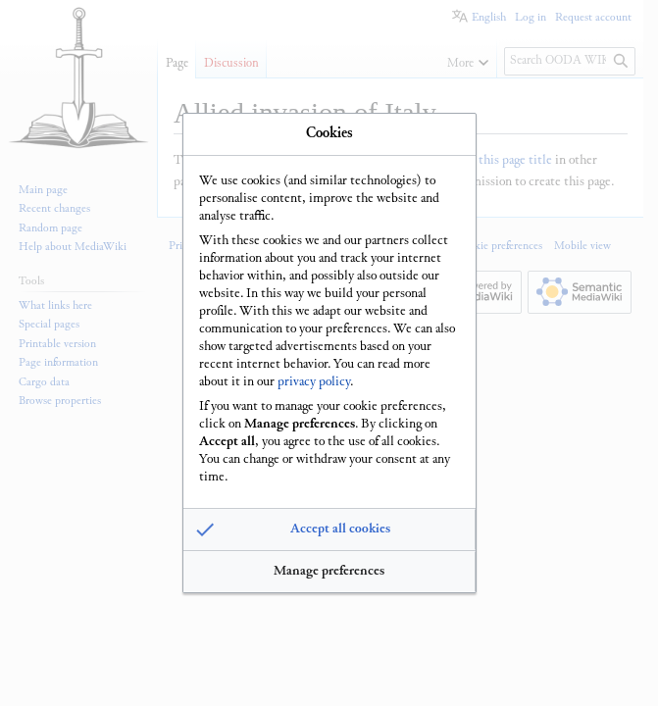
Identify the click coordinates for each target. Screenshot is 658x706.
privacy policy (314, 379)
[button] (329, 532)
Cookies (329, 131)
